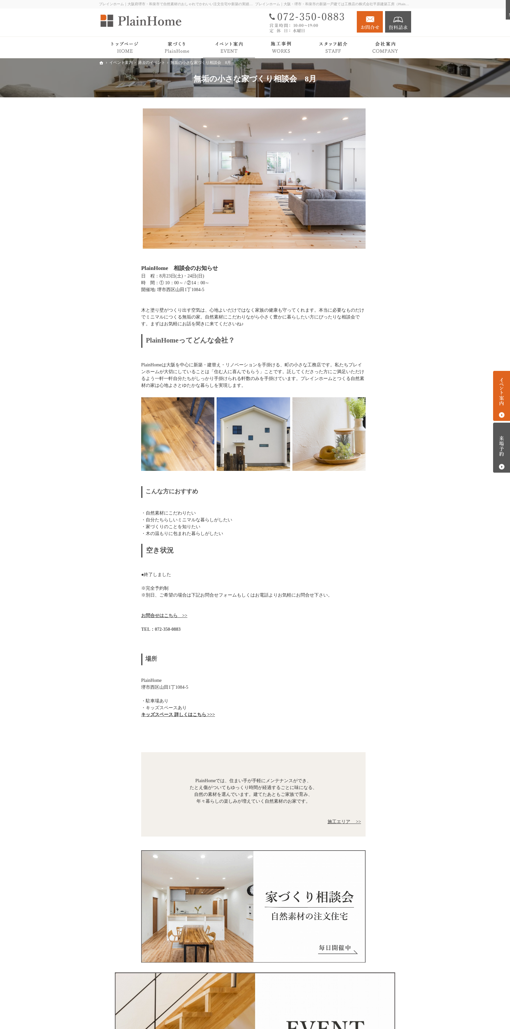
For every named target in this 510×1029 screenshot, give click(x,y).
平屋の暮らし (355, 295)
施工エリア (359, 443)
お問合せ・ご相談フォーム (372, 988)
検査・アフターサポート (373, 270)
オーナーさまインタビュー (369, 321)
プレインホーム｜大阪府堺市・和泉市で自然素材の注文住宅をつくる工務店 (309, 1013)
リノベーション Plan (362, 347)
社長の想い (359, 424)
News (347, 398)
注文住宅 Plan (355, 334)
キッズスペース (364, 453)
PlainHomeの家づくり (363, 229)
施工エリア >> (302, 821)
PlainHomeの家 (356, 216)
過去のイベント (364, 373)
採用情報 (351, 465)
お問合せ (370, 22)
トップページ (355, 203)
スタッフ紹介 (361, 433)
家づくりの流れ (364, 260)
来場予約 (501, 448)
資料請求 (398, 22)
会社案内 (351, 411)
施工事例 (351, 308)
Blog (346, 385)
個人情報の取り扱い (362, 478)
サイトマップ (355, 491)
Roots (353, 241)
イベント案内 (355, 360)
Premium (350, 282)
